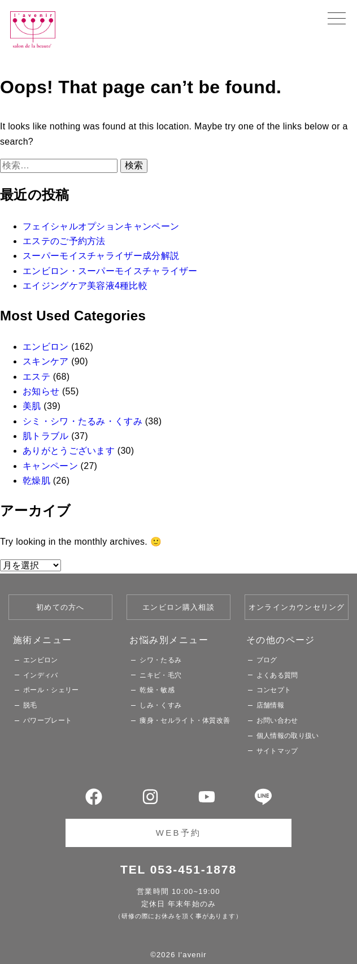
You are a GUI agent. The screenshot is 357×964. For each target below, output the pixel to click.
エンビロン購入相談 (178, 607)
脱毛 (30, 705)
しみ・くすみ (160, 705)
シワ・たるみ (160, 660)
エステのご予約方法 (64, 241)
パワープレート (47, 720)
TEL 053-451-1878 (178, 869)
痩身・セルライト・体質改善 (185, 720)
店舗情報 (270, 705)
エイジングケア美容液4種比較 (85, 285)
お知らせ (41, 391)
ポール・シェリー (51, 690)
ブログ (266, 660)
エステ (36, 376)
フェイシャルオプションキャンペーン (101, 226)
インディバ (40, 675)
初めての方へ (60, 607)
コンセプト (273, 690)
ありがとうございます (69, 450)
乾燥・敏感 (157, 690)
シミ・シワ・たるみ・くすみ (82, 421)
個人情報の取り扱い (287, 736)
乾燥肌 (36, 480)
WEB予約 (178, 832)
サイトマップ (277, 751)
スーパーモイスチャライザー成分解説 (101, 255)
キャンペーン (50, 466)
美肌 (32, 406)
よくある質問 (277, 675)
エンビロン (46, 346)
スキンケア (46, 361)
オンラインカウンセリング (297, 607)
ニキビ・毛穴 (160, 675)
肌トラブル (46, 436)
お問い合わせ (277, 720)
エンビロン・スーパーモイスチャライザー (110, 271)
